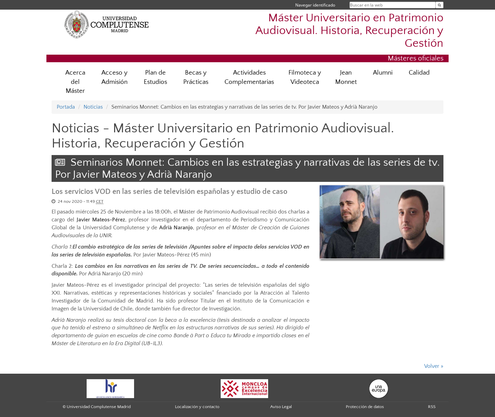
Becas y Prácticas (195, 77)
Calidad (419, 72)
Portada (66, 107)
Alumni (383, 72)
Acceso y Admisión (114, 77)
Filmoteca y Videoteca (304, 77)
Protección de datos (365, 406)
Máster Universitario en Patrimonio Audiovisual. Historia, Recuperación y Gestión (349, 31)
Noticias (93, 107)
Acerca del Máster (75, 82)
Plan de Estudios (155, 77)
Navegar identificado (315, 5)
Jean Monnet (346, 77)
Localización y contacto (197, 406)
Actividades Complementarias (249, 77)
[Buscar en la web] (439, 5)
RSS (432, 406)
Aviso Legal (281, 406)
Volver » (433, 366)
